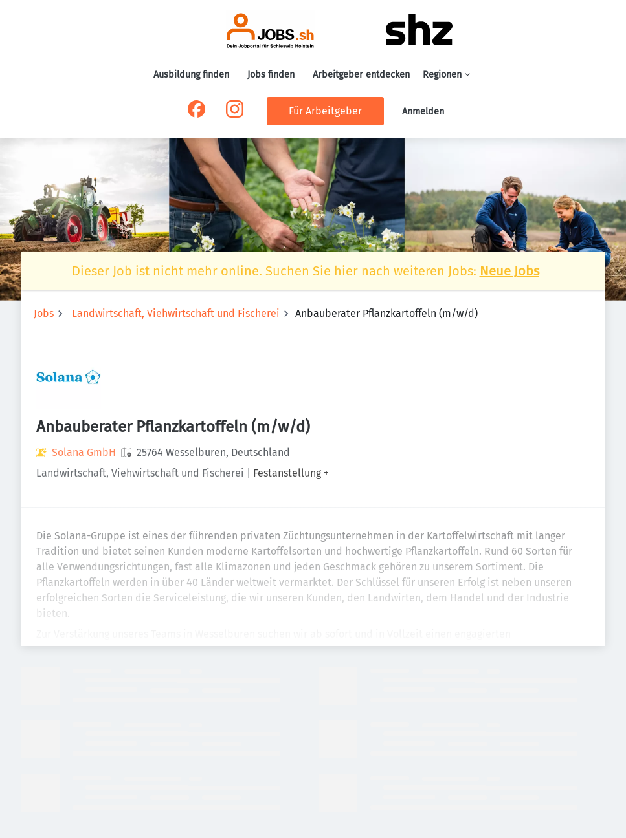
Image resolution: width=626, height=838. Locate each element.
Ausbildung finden (191, 74)
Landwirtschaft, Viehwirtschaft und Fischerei (176, 313)
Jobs (44, 313)
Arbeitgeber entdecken (361, 74)
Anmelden (423, 111)
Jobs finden (271, 74)
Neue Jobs (509, 271)
